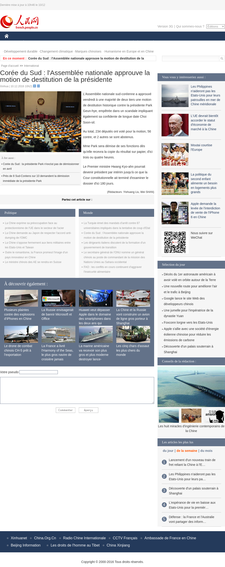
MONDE (52, 42)
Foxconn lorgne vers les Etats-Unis (188, 322)
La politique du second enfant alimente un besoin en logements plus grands (204, 183)
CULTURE (111, 42)
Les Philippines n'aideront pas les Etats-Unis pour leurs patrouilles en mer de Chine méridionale (205, 95)
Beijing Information (26, 545)
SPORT (169, 42)
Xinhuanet (19, 538)
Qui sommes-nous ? (190, 26)
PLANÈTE (151, 42)
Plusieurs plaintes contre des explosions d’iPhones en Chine (19, 314)
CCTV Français (125, 538)
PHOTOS (209, 42)
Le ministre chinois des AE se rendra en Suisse (33, 262)
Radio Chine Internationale (84, 538)
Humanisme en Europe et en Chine (129, 51)
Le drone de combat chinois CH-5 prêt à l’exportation (18, 350)
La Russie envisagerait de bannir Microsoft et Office (58, 314)
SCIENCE (91, 42)
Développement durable (21, 51)
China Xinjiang (118, 545)
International (31, 65)
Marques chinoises (88, 51)
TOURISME (188, 42)
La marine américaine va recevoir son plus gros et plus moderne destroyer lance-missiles (94, 354)
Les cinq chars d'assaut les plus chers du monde (132, 350)
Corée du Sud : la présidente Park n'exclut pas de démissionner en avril (41, 166)
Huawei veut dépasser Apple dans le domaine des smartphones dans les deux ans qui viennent (95, 318)
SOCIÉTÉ (131, 42)
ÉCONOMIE (31, 42)
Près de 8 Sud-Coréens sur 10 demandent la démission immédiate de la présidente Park (36, 178)
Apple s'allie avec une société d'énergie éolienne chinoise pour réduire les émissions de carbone (191, 334)
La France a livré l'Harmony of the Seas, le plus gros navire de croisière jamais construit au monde (57, 354)
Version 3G (165, 26)
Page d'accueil (10, 65)
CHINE (12, 42)
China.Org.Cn (45, 538)
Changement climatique (56, 51)
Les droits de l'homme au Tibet (75, 545)
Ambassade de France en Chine (170, 538)
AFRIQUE (71, 42)
